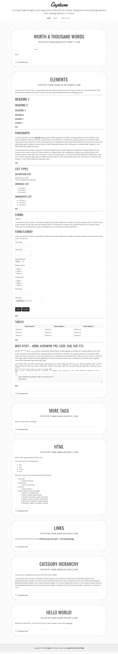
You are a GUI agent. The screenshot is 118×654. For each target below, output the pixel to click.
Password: (18, 289)
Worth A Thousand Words (59, 36)
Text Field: (18, 242)
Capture (49, 650)
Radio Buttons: (20, 265)
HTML (59, 448)
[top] (16, 127)
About (56, 18)
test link (37, 138)
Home (49, 18)
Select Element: (20, 259)
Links (59, 529)
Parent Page (65, 18)
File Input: (18, 298)
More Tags (59, 412)
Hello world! (59, 614)
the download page (67, 541)
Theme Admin (54, 42)
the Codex (53, 541)
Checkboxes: (19, 277)
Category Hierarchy (59, 565)
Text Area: (18, 249)
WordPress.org (44, 541)
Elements (59, 79)
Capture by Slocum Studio (75, 650)
